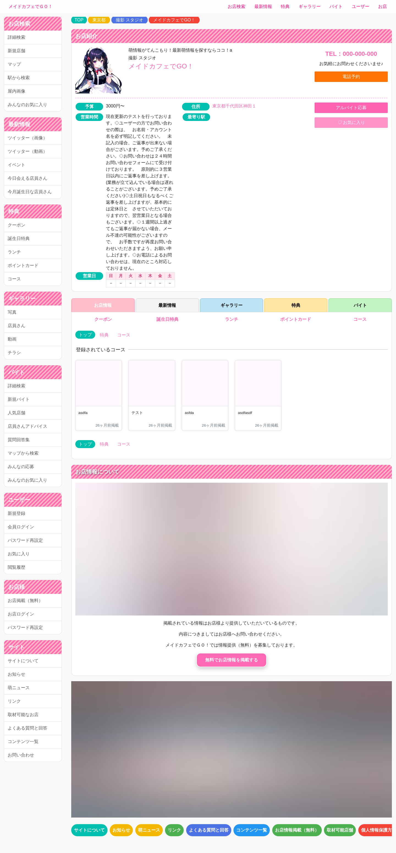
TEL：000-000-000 (351, 53)
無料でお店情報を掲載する (231, 660)
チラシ (14, 352)
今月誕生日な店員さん (30, 191)
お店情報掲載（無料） (297, 830)
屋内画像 (16, 91)
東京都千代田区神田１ (234, 106)
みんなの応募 (21, 466)
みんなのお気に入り (27, 104)
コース (14, 279)
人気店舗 (16, 412)
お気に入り (19, 553)
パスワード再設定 (25, 540)
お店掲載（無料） (25, 600)
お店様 (16, 587)
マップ (14, 64)
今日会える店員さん (27, 178)
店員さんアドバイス (27, 426)
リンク (14, 701)
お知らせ (16, 674)
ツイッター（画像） (27, 138)
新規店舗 (16, 50)
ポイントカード (23, 265)
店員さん (16, 325)
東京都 (99, 20)
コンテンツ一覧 (23, 741)
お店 (382, 6)
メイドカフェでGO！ (174, 20)
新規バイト (19, 399)
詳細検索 (16, 37)
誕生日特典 (19, 238)
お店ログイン (21, 614)
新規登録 (16, 513)
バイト (336, 6)
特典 (285, 6)
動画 (12, 339)
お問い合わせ (21, 755)
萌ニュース (19, 687)
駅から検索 (19, 77)
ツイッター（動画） (27, 151)
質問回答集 (19, 439)
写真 (12, 312)
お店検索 (236, 6)
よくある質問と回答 (27, 728)
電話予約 (351, 76)
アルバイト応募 (351, 107)
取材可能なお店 (23, 714)
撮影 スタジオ (129, 20)
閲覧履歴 (16, 567)
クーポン (16, 225)
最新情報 (263, 6)
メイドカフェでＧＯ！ (31, 6)
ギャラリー (310, 6)
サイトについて (23, 660)
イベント (16, 164)
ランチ (14, 252)
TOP (79, 20)
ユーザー (360, 6)
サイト (16, 647)
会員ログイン (21, 527)
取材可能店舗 (340, 830)
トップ (85, 334)
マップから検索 (23, 453)
